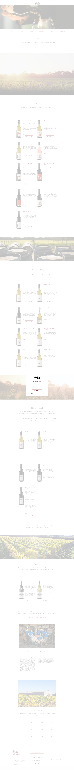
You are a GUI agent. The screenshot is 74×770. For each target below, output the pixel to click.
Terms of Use (38, 393)
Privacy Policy (44, 393)
